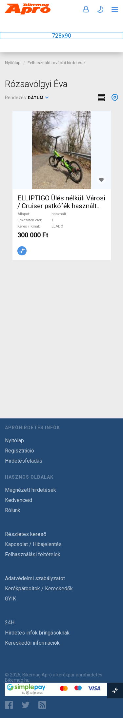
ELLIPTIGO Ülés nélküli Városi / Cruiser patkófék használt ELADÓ (61, 206)
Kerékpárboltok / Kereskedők (39, 588)
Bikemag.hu (17, 680)
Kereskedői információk (32, 643)
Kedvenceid (18, 500)
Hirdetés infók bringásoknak (37, 633)
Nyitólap (13, 62)
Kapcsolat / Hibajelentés (33, 544)
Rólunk (12, 510)
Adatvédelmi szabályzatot (35, 578)
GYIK (10, 599)
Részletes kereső (25, 534)
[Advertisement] (61, 331)
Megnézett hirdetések (30, 490)
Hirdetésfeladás (23, 461)
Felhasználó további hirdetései (57, 62)
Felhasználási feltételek (32, 554)
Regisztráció (19, 451)
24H (9, 622)
